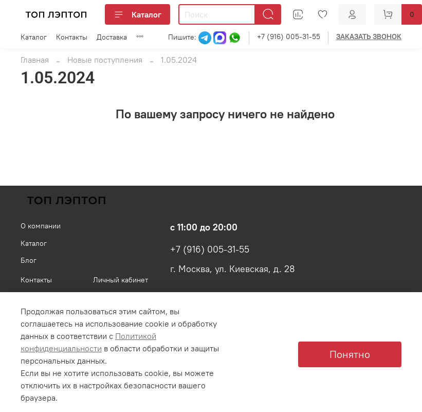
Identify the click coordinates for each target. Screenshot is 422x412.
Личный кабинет (120, 279)
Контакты (71, 37)
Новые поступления (104, 60)
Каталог (137, 14)
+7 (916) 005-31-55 (288, 36)
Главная (35, 60)
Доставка (112, 37)
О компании (41, 225)
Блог (28, 260)
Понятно (349, 354)
